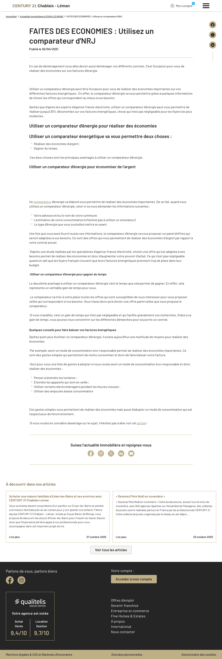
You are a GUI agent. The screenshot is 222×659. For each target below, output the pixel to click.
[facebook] (10, 580)
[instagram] (21, 580)
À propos (118, 621)
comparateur (42, 202)
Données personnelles (126, 654)
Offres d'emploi (122, 600)
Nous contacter (123, 632)
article (141, 423)
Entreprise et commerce (130, 611)
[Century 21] (41, 6)
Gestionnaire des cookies (198, 654)
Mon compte (181, 6)
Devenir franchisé (124, 605)
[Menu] (206, 5)
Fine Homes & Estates (128, 616)
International (121, 626)
